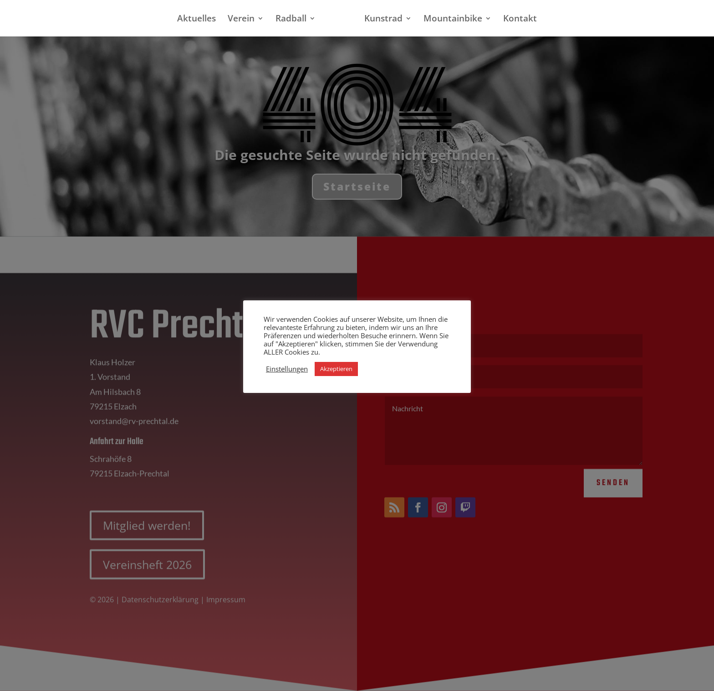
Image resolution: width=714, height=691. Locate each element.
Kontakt (516, 19)
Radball (294, 19)
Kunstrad (380, 19)
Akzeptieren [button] (336, 369)
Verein (244, 19)
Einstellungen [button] (287, 369)
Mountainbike (449, 19)
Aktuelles (200, 19)
